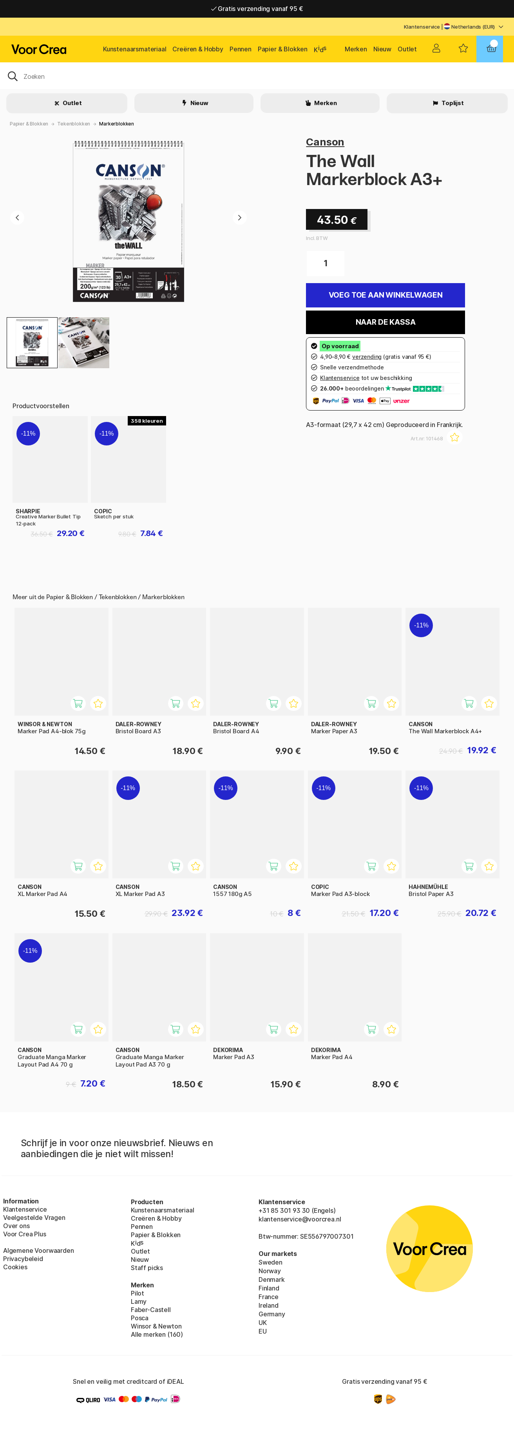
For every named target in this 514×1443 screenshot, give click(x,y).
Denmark (272, 1279)
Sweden (270, 1262)
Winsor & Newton (156, 1326)
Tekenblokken (73, 124)
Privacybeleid (23, 1259)
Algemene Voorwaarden (38, 1250)
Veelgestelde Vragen (34, 1217)
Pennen (241, 49)
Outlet (407, 49)
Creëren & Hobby (197, 49)
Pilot (137, 1293)
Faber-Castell (151, 1310)
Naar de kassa (386, 322)
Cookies (15, 1267)
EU (263, 1331)
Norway (270, 1271)
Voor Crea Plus (24, 1234)
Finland (269, 1288)
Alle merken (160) (157, 1334)
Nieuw (382, 49)
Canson (325, 142)
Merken (356, 49)
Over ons (16, 1226)
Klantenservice (422, 27)
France (269, 1297)
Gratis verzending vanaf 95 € (257, 9)
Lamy (139, 1301)
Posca (139, 1318)
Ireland (269, 1305)
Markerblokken (116, 124)
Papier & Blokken (283, 49)
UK (263, 1323)
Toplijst (451, 103)
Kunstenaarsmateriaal (134, 49)
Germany (272, 1314)
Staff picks (147, 1268)
